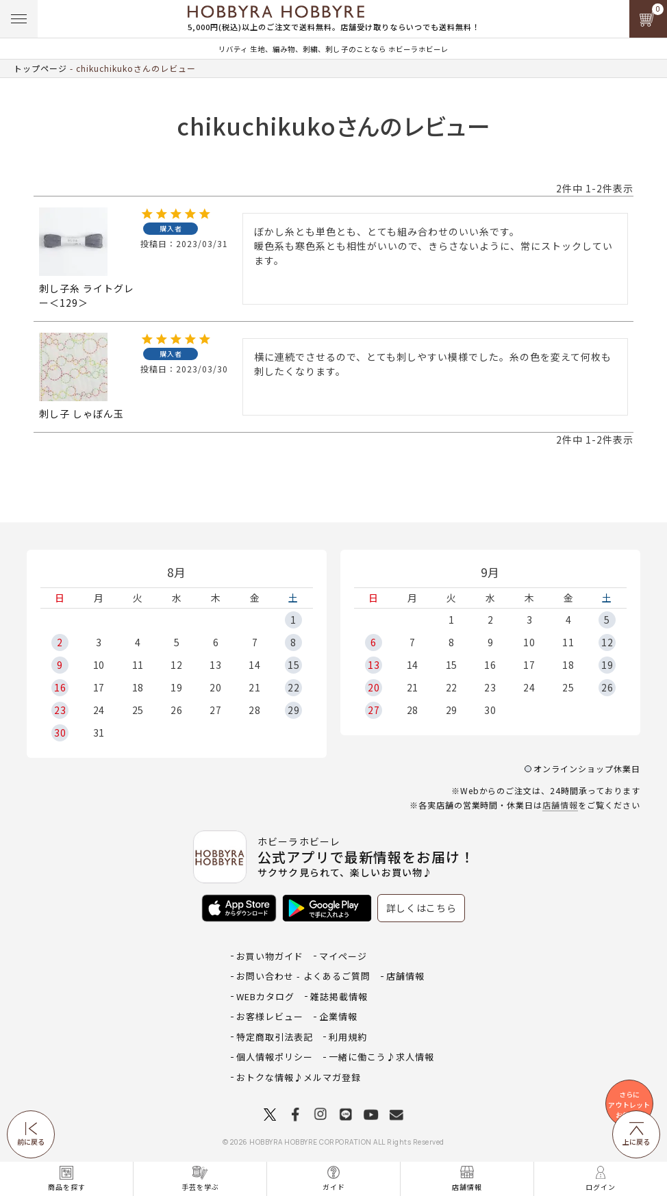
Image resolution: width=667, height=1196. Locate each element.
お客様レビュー (269, 1016)
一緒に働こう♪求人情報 (381, 1056)
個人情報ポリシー (274, 1056)
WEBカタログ (265, 996)
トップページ (40, 68)
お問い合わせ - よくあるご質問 (303, 975)
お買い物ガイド (269, 956)
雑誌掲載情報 (339, 996)
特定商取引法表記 (274, 1036)
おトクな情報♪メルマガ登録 (298, 1077)
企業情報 (338, 1016)
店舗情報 (560, 805)
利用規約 (348, 1036)
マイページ (343, 956)
